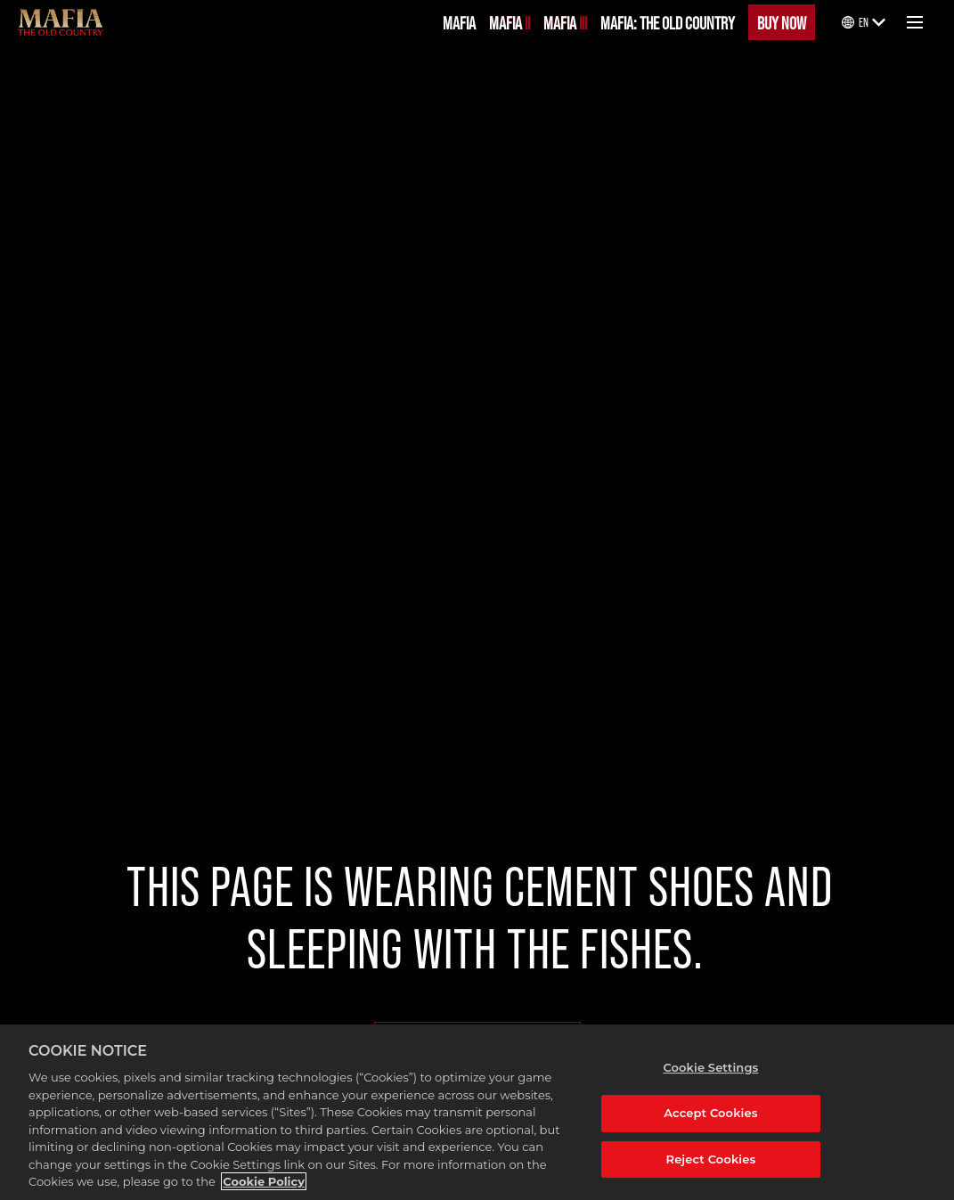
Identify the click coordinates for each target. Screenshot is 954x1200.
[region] (477, 1112)
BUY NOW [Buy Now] (781, 22)
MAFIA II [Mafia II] (509, 22)
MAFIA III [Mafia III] (565, 22)
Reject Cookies (711, 1159)
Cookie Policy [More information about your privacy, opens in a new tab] (264, 1181)
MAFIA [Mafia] (459, 22)
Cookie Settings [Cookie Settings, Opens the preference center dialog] (710, 1067)
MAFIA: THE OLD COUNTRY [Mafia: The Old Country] (667, 22)
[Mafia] (60, 22)
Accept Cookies (710, 1113)
